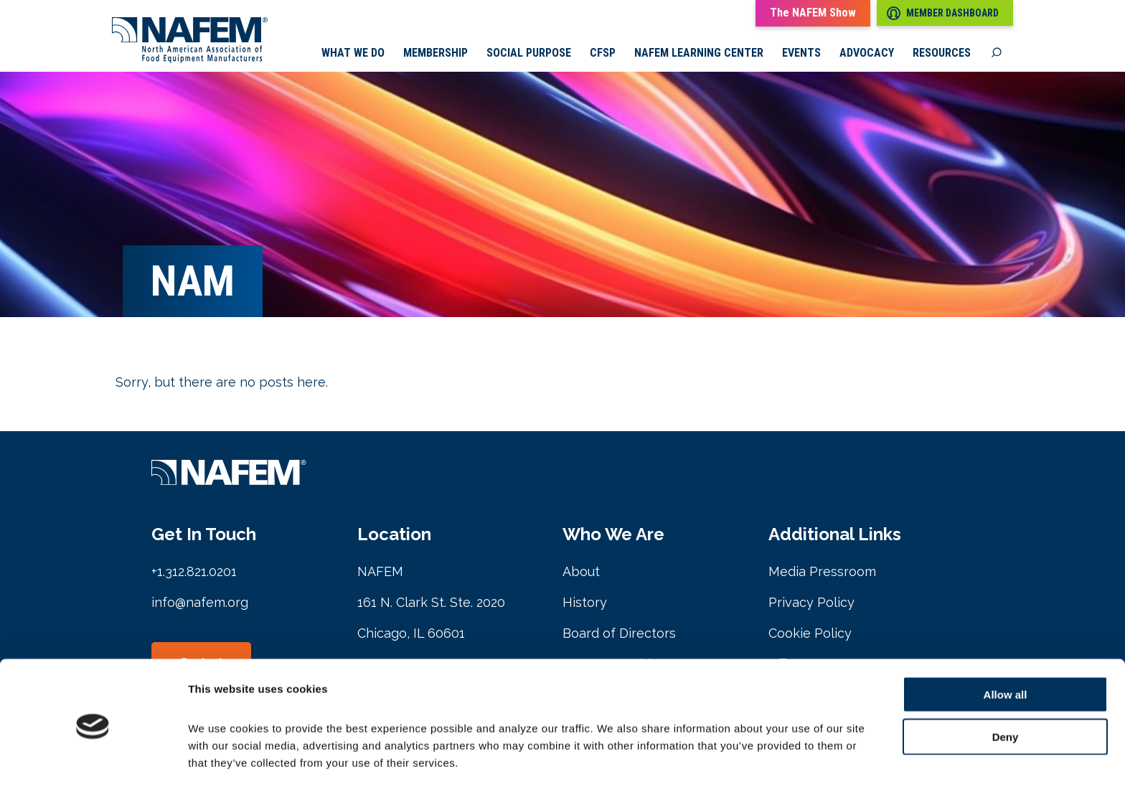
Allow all (1005, 644)
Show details (753, 759)
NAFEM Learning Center (698, 54)
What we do (353, 54)
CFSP (603, 54)
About (581, 572)
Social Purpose (528, 54)
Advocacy (866, 54)
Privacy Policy (811, 603)
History (584, 603)
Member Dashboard (943, 13)
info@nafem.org (199, 603)
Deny (1005, 686)
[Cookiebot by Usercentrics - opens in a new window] (93, 759)
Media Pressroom (822, 572)
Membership (435, 54)
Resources (942, 54)
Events (801, 54)
